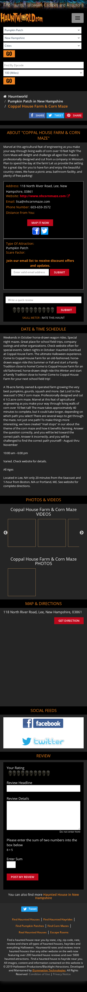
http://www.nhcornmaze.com (45, 196)
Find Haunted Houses (26, 919)
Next (81, 533)
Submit (66, 310)
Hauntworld (15, 96)
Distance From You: (20, 212)
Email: (10, 201)
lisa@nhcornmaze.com (33, 201)
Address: (12, 186)
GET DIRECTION (68, 621)
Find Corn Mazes (58, 926)
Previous (5, 533)
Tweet (33, 909)
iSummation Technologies (49, 970)
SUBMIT (59, 272)
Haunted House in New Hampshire (57, 896)
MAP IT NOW (40, 223)
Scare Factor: (15, 252)
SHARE (40, 115)
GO (9, 53)
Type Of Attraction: (20, 243)
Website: (12, 196)
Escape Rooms (59, 932)
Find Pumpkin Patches (30, 926)
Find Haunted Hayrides (57, 919)
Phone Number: (18, 207)
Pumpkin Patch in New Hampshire (35, 101)
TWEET (58, 115)
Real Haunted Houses (33, 932)
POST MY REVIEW (22, 877)
